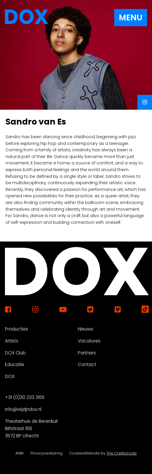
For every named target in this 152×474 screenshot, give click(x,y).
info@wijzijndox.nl (23, 409)
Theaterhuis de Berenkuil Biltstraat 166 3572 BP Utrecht (31, 428)
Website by (111, 453)
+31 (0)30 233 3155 (24, 397)
